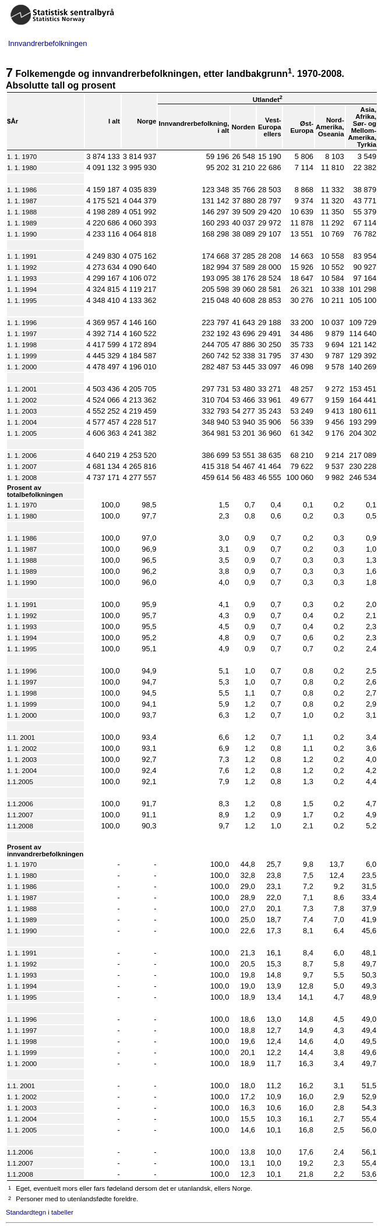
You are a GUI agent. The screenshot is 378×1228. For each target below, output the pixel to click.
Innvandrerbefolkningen (47, 43)
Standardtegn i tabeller (39, 1212)
